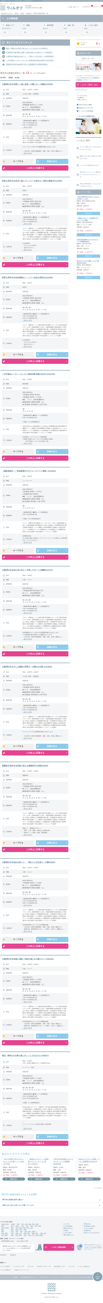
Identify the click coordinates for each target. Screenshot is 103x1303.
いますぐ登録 (89, 85)
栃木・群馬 (38, 1227)
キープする (18, 161)
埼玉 (22, 1227)
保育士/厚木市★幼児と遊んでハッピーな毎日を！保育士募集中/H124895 (32, 181)
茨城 (31, 1227)
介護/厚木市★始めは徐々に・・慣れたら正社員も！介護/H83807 (29, 863)
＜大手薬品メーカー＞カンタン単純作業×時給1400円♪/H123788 (28, 374)
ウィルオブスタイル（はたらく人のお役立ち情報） (77, 1278)
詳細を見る (52, 161)
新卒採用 (2, 1255)
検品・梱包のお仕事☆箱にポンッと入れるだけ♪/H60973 (25, 1056)
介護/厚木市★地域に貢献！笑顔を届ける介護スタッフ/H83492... (29, 52)
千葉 (27, 1227)
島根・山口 (19, 1234)
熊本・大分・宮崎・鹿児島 (35, 1236)
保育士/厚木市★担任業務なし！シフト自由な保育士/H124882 (27, 278)
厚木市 (22, 13)
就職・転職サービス (74, 7)
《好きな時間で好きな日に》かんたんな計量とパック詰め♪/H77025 (13, 1162)
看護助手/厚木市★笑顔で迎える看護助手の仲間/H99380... (27, 64)
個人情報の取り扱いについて (29, 1278)
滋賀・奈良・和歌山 (30, 1232)
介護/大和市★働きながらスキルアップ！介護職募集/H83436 (63, 1162)
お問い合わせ (44, 1278)
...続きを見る (27, 127)
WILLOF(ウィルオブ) (7, 13)
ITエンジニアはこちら (81, 89)
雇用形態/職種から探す (7, 1241)
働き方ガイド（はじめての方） (92, 1233)
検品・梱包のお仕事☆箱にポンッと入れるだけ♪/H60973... (27, 48)
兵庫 (21, 1232)
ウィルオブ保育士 (4, 1270)
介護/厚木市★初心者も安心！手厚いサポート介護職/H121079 (27, 570)
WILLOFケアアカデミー (43, 1267)
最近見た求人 (87, 1224)
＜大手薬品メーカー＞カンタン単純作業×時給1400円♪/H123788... (30, 60)
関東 (2, 1227)
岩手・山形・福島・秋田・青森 (30, 1225)
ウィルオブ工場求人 (83, 1267)
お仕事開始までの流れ (89, 1226)
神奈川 (17, 13)
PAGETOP (97, 1278)
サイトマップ (55, 1278)
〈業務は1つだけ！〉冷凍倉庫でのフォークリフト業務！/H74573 (38, 1162)
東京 (12, 1227)
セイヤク (70, 1267)
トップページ (5, 1278)
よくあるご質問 (67, 1233)
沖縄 (25, 1236)
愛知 (12, 1230)
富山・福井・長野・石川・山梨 (24, 1228)
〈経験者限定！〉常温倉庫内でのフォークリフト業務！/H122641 (29, 471)
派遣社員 (28, 13)
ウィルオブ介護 (4, 1267)
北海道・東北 (5, 1225)
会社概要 (65, 1231)
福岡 (12, 1236)
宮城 (18, 1225)
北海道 (13, 1225)
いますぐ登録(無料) (59, 1248)
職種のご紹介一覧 (67, 1229)
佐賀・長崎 (19, 1236)
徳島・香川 (43, 1234)
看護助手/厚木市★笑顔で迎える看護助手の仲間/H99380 (25, 766)
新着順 (11, 77)
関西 (2, 1232)
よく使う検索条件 (67, 1226)
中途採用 (12, 1255)
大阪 (12, 1232)
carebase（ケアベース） (20, 1270)
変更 (4, 32)
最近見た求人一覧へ (88, 58)
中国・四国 (4, 1234)
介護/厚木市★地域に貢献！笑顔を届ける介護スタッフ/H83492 (28, 960)
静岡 (25, 1230)
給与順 (17, 77)
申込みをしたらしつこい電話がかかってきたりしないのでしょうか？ (90, 174)
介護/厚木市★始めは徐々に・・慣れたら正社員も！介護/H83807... (30, 56)
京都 (17, 1232)
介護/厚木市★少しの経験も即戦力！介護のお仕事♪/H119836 (27, 667)
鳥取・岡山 (27, 1234)
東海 (2, 1230)
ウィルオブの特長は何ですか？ (90, 165)
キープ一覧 (66, 1224)
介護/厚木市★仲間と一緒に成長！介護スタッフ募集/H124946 (27, 84)
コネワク (29, 1267)
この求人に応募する (35, 168)
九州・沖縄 (4, 1236)
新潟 (12, 1228)
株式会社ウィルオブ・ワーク (8, 0)
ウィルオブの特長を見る (87, 116)
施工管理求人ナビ (58, 1267)
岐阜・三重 (19, 1230)
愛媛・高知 (35, 1234)
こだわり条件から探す (22, 1241)
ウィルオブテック (17, 1267)
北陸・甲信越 (5, 1228)
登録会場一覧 (87, 1231)
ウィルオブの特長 (88, 1229)
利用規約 (15, 1278)
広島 (12, 1234)
